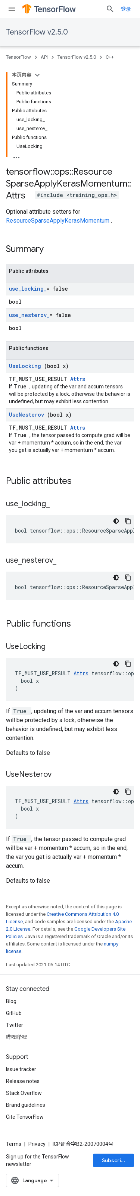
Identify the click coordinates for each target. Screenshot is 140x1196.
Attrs (77, 378)
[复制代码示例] (128, 521)
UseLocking (26, 365)
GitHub (14, 1013)
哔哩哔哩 (16, 1037)
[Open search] (110, 8)
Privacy (37, 1144)
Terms (13, 1144)
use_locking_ (28, 288)
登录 (126, 9)
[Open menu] (11, 9)
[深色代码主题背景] (116, 521)
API (44, 57)
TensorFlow (18, 57)
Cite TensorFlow (25, 1117)
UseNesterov (28, 414)
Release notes (23, 1081)
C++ (110, 57)
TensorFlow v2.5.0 (37, 32)
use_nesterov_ (29, 315)
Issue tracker (21, 1069)
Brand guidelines (25, 1105)
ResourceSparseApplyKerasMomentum (58, 220)
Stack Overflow (24, 1093)
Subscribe (115, 1160)
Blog (11, 1001)
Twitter (14, 1025)
